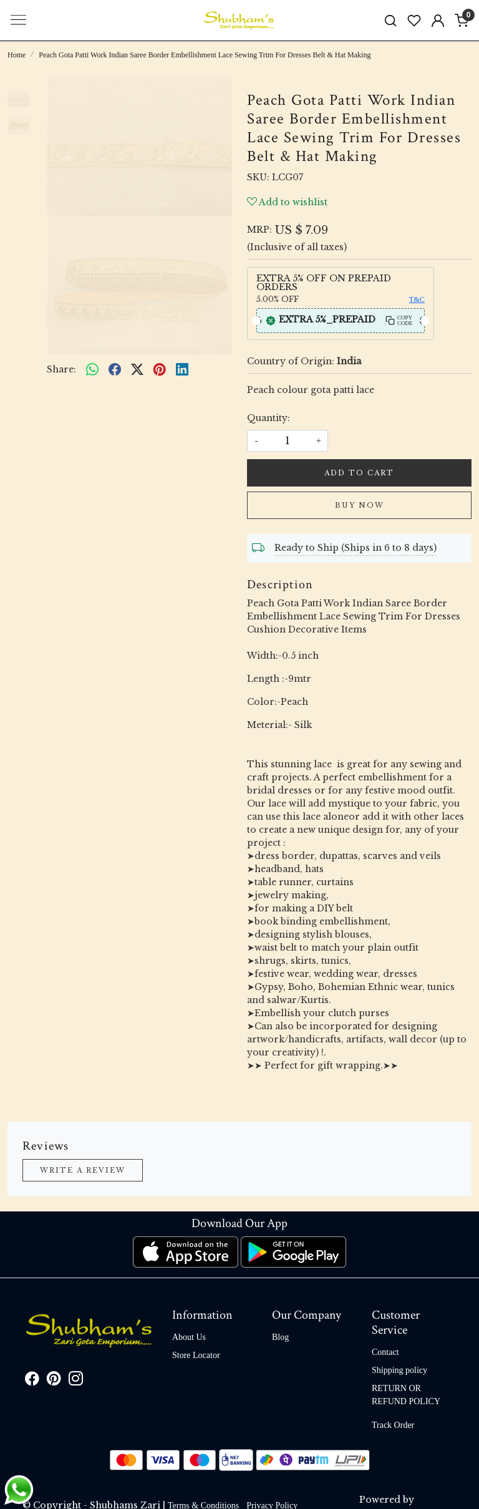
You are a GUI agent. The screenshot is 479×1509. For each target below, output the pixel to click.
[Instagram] (75, 1381)
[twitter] (137, 369)
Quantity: (268, 418)
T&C (417, 299)
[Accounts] (438, 20)
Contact (385, 1352)
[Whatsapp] (92, 369)
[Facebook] (32, 1381)
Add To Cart (359, 472)
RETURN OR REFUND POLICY (406, 1395)
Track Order (393, 1425)
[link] (390, 20)
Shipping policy (399, 1370)
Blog (280, 1337)
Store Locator (196, 1355)
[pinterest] (159, 369)
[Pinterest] (54, 1381)
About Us (189, 1337)
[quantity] (287, 441)
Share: (61, 369)
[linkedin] (182, 369)
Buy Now (359, 505)
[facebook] (115, 369)
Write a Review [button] (82, 1170)
